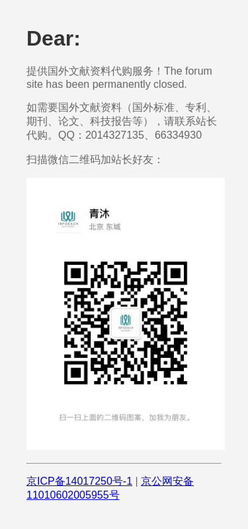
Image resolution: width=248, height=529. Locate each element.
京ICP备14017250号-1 (79, 481)
